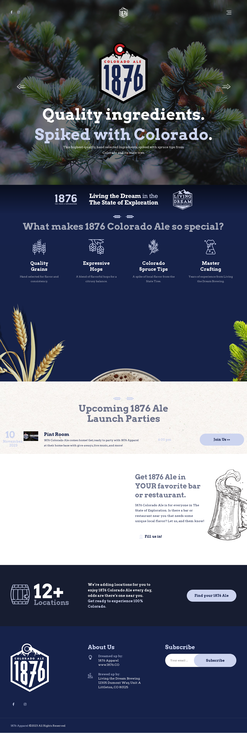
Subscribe (215, 660)
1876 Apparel (19, 725)
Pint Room (56, 434)
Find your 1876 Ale (212, 596)
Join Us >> (222, 439)
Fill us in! (150, 536)
